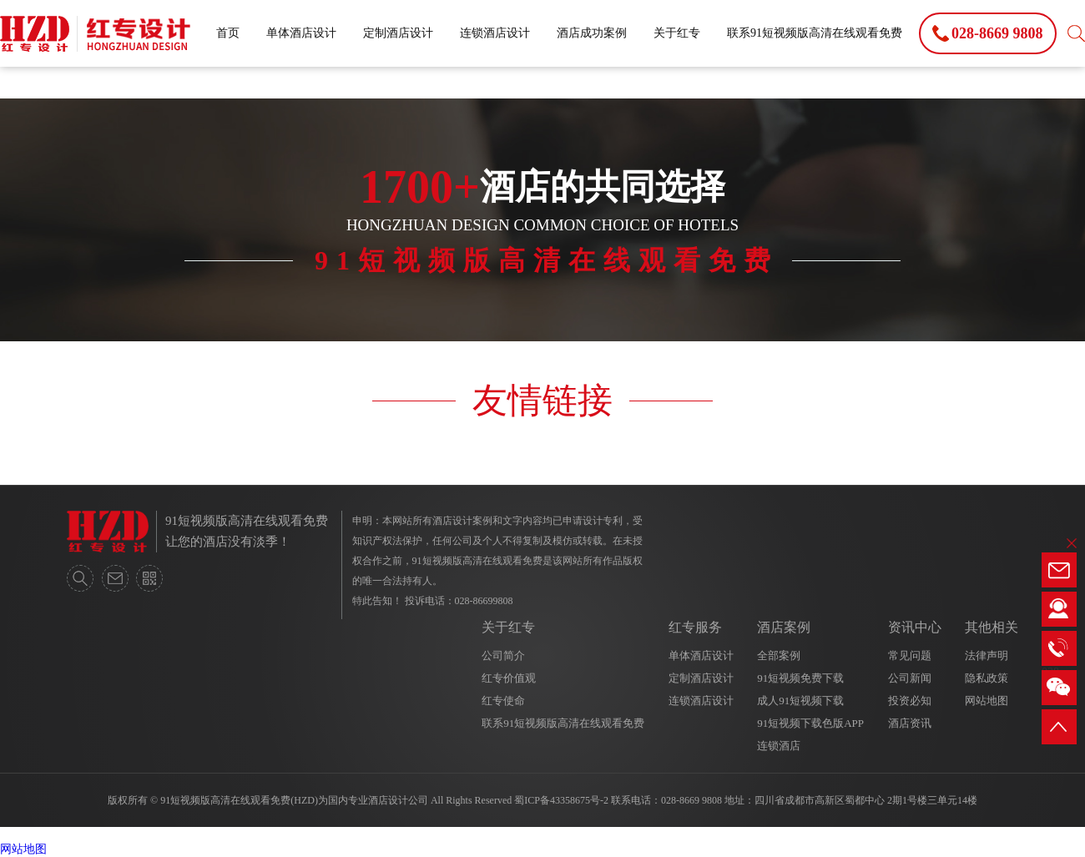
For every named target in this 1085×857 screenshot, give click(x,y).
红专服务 (695, 627)
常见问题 (909, 655)
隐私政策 (986, 678)
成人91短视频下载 (800, 700)
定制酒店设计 (398, 33)
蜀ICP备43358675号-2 (561, 800)
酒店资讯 (909, 723)
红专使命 (503, 700)
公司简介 (503, 655)
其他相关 (991, 627)
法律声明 (986, 655)
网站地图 (986, 700)
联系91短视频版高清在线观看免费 (814, 33)
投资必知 (909, 700)
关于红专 (677, 33)
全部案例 (778, 655)
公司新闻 (909, 678)
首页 (228, 33)
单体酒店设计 (301, 33)
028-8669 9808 (691, 800)
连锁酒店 (778, 745)
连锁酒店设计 (495, 33)
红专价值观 (509, 678)
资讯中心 (914, 627)
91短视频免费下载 (800, 678)
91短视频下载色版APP (810, 723)
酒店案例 (783, 627)
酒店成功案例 (592, 33)
